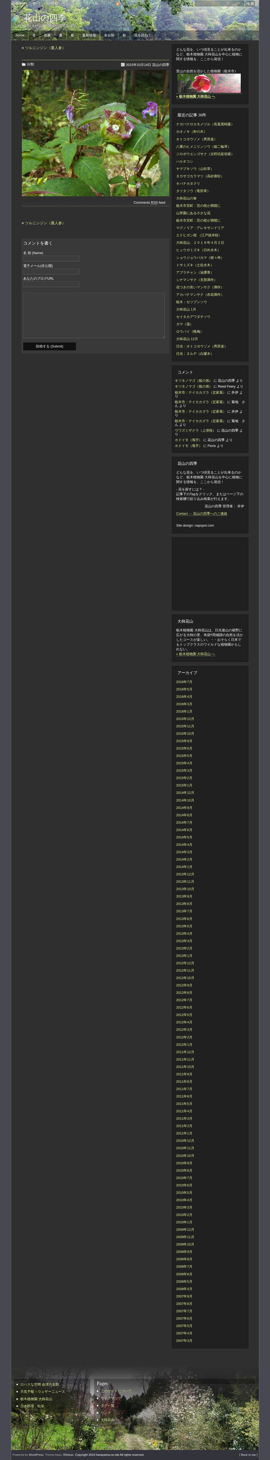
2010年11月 (185, 1148)
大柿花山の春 (186, 198)
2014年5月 (184, 837)
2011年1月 (184, 1133)
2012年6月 (184, 1007)
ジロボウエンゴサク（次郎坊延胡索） (205, 154)
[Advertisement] (208, 573)
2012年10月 (185, 978)
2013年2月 (184, 948)
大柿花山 (51, 3)
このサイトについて (27, 3)
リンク (107, 3)
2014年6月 (184, 830)
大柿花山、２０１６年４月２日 (200, 243)
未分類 (109, 35)
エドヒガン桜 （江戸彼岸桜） (199, 235)
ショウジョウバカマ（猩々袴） (200, 258)
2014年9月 (184, 808)
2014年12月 (185, 793)
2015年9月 (184, 741)
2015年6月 (184, 748)
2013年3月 (184, 941)
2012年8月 (184, 993)
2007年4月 (184, 1333)
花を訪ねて (142, 35)
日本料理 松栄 (32, 1406)
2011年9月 (184, 1074)
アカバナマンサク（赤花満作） (200, 295)
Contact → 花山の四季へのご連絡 (201, 514)
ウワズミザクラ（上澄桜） (195, 430)
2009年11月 (185, 1237)
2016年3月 (184, 704)
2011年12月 (185, 1052)
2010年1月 (184, 1222)
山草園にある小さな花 (193, 213)
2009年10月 (185, 1244)
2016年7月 (184, 682)
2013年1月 (184, 956)
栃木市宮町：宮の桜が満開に (198, 206)
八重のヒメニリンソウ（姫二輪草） (203, 147)
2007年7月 (184, 1311)
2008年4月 (184, 1289)
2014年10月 (185, 800)
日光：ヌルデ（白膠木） (195, 354)
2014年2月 (184, 859)
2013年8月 (184, 904)
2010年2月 (184, 1215)
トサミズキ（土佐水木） (195, 265)
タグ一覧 (91, 3)
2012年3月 (184, 1030)
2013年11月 (185, 882)
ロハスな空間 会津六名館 (39, 1384)
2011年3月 (184, 1118)
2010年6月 (184, 1185)
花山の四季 (45, 17)
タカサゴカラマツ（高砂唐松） (200, 176)
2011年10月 (185, 1067)
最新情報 (89, 35)
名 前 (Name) (33, 253)
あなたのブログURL (38, 278)
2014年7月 (184, 822)
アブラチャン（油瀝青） (195, 272)
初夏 (47, 35)
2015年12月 (185, 719)
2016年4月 (184, 697)
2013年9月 (184, 896)
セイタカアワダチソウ (193, 317)
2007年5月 (184, 1326)
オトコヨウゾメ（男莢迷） (196, 139)
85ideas (68, 1454)
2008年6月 (184, 1274)
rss (122, 3)
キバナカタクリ (188, 183)
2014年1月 (184, 867)
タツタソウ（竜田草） (193, 191)
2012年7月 (184, 1000)
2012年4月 (184, 1022)
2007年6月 (184, 1318)
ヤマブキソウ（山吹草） (195, 169)
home (20, 35)
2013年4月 (184, 934)
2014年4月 (184, 845)
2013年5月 (184, 926)
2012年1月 (184, 1045)
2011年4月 (184, 1111)
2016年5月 (184, 689)
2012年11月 (185, 970)
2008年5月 (184, 1282)
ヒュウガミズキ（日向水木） (198, 250)
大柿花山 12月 (187, 339)
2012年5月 (184, 1015)
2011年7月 (184, 1089)
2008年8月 (184, 1259)
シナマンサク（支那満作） (196, 280)
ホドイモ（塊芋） (188, 440)
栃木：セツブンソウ (191, 302)
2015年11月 (185, 726)
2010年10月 (185, 1156)
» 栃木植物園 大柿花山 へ (195, 654)
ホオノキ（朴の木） (191, 131)
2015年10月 (185, 734)
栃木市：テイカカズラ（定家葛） (200, 392)
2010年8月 (184, 1170)
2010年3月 (184, 1207)
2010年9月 (184, 1163)
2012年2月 (184, 1037)
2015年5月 (184, 756)
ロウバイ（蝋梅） (190, 331)
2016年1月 (184, 711)
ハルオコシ (184, 161)
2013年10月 (185, 889)
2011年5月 (184, 1104)
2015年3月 (184, 770)
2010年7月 (184, 1178)
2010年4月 (184, 1200)
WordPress (36, 1454)
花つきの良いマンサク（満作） (200, 287)
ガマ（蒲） (184, 324)
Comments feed (149, 202)
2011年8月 (184, 1082)
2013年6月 (184, 919)
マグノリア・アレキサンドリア (200, 228)
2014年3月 (184, 852)
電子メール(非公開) (38, 266)
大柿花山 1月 (186, 309)
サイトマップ (71, 3)
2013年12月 (185, 874)
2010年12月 (185, 1141)
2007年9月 (184, 1296)
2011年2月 (184, 1126)
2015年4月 (184, 763)
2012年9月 (184, 985)
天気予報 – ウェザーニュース (42, 1392)
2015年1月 (184, 785)
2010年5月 (184, 1193)
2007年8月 (184, 1304)
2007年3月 (184, 1341)
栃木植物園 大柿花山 (36, 1399)
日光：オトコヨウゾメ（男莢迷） (202, 346)
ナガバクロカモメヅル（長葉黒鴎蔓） (205, 124)
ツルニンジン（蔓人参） (45, 48)
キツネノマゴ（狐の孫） (194, 381)
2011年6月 (184, 1096)
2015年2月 (184, 778)
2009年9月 (184, 1252)
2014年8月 (184, 815)
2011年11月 (185, 1059)
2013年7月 (184, 911)
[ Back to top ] (248, 1454)
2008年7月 (184, 1266)
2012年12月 (185, 963)
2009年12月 (185, 1230)
